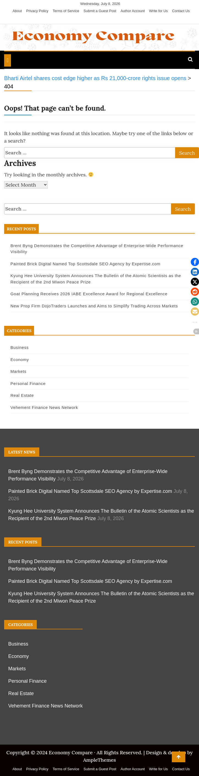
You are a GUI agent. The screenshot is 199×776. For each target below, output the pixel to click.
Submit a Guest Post (99, 11)
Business (19, 347)
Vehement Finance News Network (44, 407)
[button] (195, 262)
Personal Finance (28, 383)
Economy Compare (71, 752)
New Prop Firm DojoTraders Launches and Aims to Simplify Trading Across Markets (94, 306)
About (17, 11)
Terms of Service (66, 11)
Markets (18, 371)
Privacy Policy (37, 11)
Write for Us (158, 11)
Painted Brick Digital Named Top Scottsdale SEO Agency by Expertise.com (85, 263)
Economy (19, 359)
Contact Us (181, 11)
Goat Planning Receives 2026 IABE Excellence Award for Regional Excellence (88, 293)
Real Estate (22, 395)
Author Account (132, 11)
